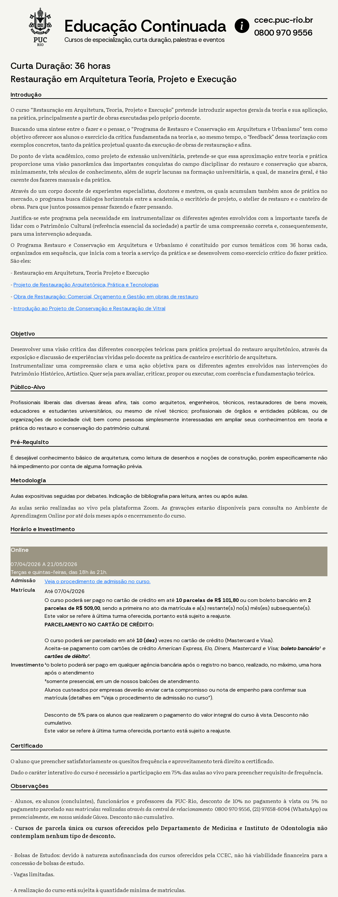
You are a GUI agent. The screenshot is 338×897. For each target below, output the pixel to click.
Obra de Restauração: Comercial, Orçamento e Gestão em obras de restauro (106, 296)
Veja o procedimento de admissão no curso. (98, 581)
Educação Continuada (145, 30)
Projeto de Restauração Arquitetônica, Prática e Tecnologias (86, 284)
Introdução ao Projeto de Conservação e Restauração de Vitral (89, 308)
